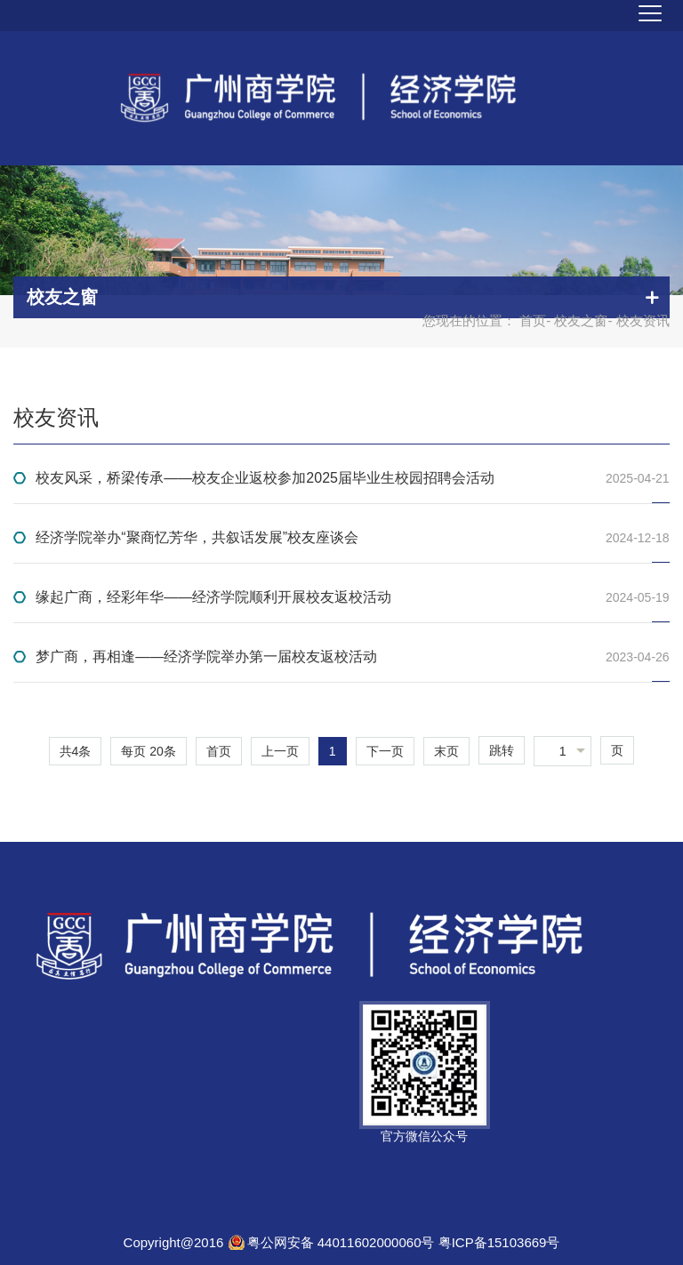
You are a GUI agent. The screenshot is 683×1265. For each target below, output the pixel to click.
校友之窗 (580, 320)
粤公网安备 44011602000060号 (342, 1242)
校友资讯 (56, 417)
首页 (532, 320)
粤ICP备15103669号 (499, 1242)
